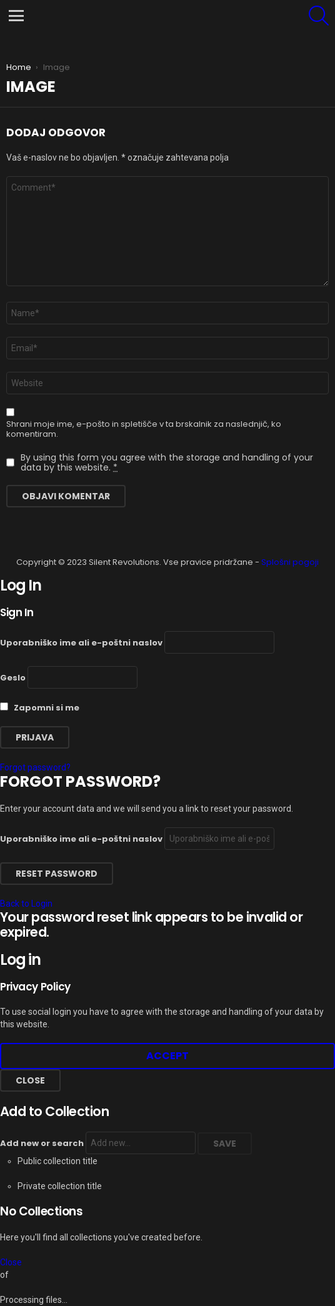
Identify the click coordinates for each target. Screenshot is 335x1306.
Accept (167, 1056)
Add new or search (98, 1143)
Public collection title (58, 1161)
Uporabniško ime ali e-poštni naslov (81, 643)
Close (30, 1080)
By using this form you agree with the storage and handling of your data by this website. (167, 462)
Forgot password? (35, 767)
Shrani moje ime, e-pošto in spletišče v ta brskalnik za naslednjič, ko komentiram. (143, 429)
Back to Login (26, 904)
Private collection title (60, 1186)
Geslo (13, 678)
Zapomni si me (39, 708)
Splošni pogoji (290, 562)
